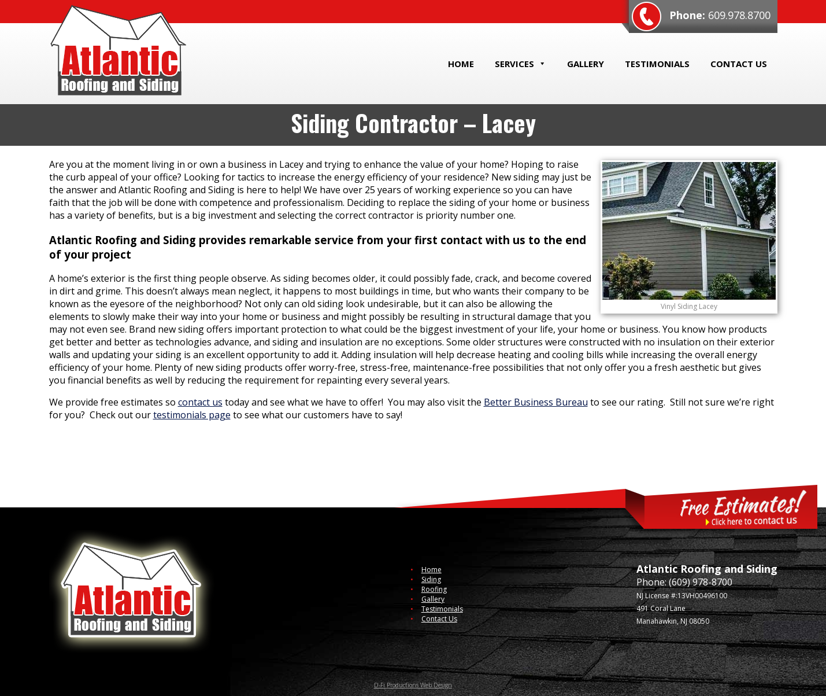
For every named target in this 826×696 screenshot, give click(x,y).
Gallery (585, 63)
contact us (200, 402)
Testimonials (657, 63)
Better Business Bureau (536, 402)
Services (520, 63)
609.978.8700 (739, 15)
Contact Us (738, 63)
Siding (431, 579)
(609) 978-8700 (700, 582)
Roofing (434, 589)
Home (461, 63)
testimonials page (192, 414)
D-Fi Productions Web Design (413, 685)
